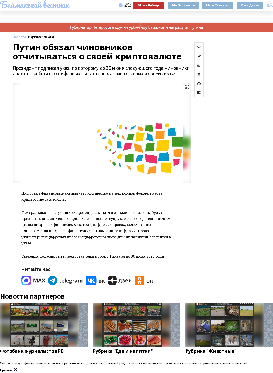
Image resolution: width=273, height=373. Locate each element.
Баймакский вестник (34, 4)
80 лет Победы (149, 5)
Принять (6, 370)
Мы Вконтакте (183, 5)
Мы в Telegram (217, 5)
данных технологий (233, 363)
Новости (19, 37)
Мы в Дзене (249, 5)
